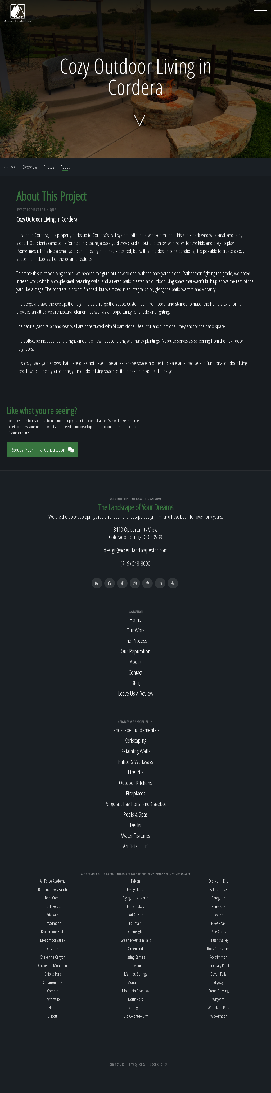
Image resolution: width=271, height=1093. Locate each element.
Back (9, 166)
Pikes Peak (218, 923)
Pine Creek (218, 932)
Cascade (52, 948)
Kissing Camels (135, 957)
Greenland (135, 948)
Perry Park (218, 906)
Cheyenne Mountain (52, 965)
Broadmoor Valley (52, 940)
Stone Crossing (218, 991)
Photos (49, 167)
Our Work (136, 630)
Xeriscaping (135, 740)
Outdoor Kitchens (135, 782)
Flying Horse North (135, 898)
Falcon (135, 881)
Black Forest (52, 906)
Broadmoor (53, 923)
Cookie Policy (158, 1064)
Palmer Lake (218, 889)
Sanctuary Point (218, 965)
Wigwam (218, 999)
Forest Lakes (135, 906)
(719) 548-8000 (135, 563)
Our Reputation (135, 651)
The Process (135, 640)
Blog (135, 683)
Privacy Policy (137, 1064)
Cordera (52, 991)
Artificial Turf (135, 846)
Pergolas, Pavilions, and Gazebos (135, 804)
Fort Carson (135, 915)
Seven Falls (218, 974)
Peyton (218, 915)
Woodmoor (218, 1016)
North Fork (135, 999)
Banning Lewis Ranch (52, 889)
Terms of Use (116, 1064)
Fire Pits (135, 772)
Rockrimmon (218, 957)
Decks (135, 825)
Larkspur (135, 965)
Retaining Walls (135, 751)
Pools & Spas (135, 814)
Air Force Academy (52, 881)
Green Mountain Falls (135, 940)
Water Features (135, 835)
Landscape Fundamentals (135, 730)
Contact (135, 672)
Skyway (218, 982)
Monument (135, 982)
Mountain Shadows (135, 991)
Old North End (218, 881)
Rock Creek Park (218, 948)
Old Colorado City (135, 1016)
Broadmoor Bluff (52, 932)
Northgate (135, 1008)
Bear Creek (52, 898)
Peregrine (218, 898)
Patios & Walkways (135, 761)
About (65, 167)
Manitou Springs (135, 974)
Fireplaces (135, 793)
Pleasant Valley (218, 940)
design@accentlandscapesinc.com (136, 550)
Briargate (52, 915)
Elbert (52, 1008)
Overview (29, 167)
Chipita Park (52, 974)
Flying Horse (135, 889)
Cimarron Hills (52, 982)
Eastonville (52, 999)
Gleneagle (135, 932)
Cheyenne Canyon (52, 957)
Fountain (135, 923)
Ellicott (52, 1016)
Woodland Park (218, 1008)
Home (135, 619)
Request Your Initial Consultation (42, 449)
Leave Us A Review (135, 693)
